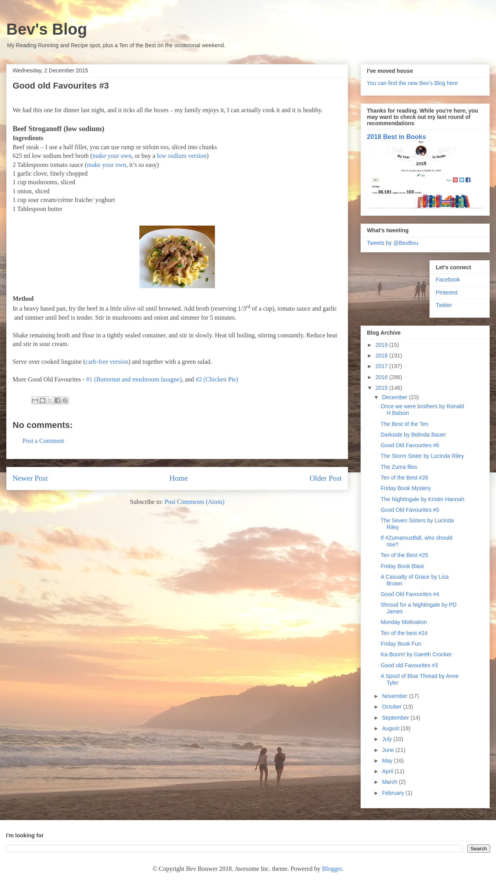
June (388, 750)
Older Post (325, 478)
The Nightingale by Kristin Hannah (422, 499)
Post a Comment (43, 440)
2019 (382, 345)
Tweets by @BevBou (392, 243)
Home (178, 478)
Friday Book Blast (402, 566)
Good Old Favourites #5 (410, 510)
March (390, 782)
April (388, 771)
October (392, 707)
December (395, 397)
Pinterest (446, 292)
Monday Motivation (404, 622)
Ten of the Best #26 (404, 477)
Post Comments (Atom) (194, 501)
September (396, 718)
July (387, 739)
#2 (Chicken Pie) (217, 379)
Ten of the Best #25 (404, 555)
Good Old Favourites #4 (410, 594)
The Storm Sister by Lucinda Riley (422, 456)
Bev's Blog (46, 29)
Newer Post (30, 478)
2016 (382, 377)
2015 (382, 388)
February (393, 793)
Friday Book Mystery (406, 488)
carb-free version (106, 361)
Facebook (448, 279)
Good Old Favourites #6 (410, 445)
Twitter (444, 305)
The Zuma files (399, 467)
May (388, 760)
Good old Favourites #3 (409, 665)
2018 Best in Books (396, 136)
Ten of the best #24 (404, 633)
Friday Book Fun (401, 644)
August (391, 728)
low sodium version (182, 155)
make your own (112, 155)
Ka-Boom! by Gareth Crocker (416, 654)
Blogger (332, 868)
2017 (382, 366)
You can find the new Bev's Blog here (412, 83)
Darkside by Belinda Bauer (413, 434)
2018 (382, 355)
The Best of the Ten (404, 424)
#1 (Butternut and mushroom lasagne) (134, 379)
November (395, 696)
